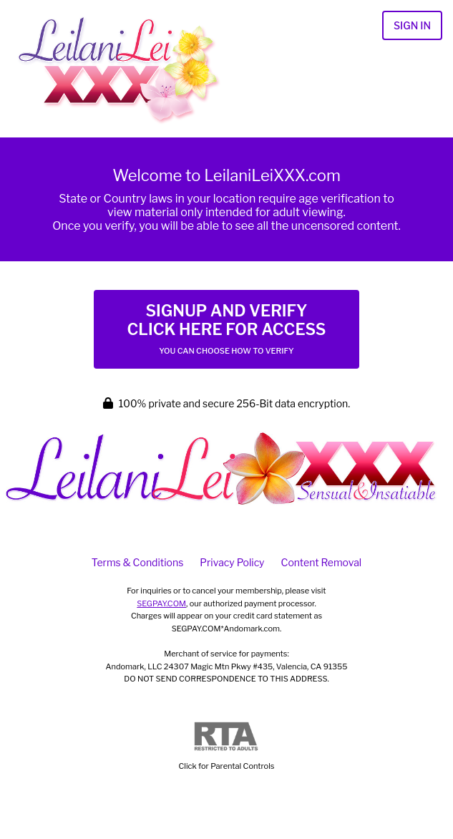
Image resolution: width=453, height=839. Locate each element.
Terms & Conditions (137, 562)
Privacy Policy (232, 562)
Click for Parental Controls (227, 746)
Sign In (412, 25)
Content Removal (321, 562)
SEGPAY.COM (161, 603)
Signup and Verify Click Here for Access (226, 328)
